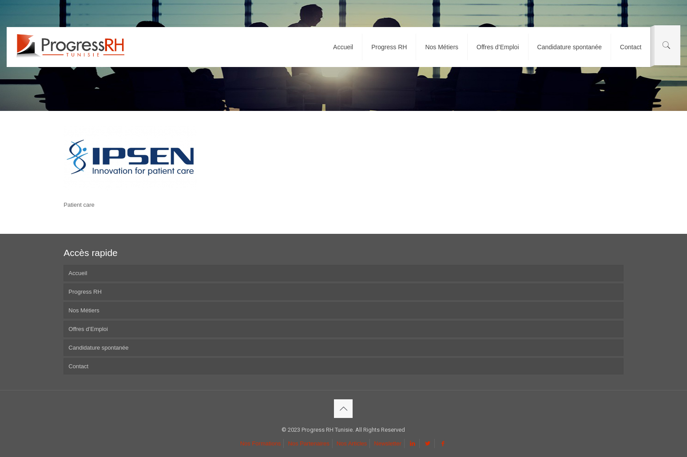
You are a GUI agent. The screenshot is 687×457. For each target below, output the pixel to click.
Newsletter (387, 443)
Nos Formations (260, 443)
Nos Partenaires (308, 443)
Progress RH (84, 291)
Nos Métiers (83, 310)
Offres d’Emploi (88, 329)
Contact (78, 366)
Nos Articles (352, 443)
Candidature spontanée (98, 347)
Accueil (77, 273)
